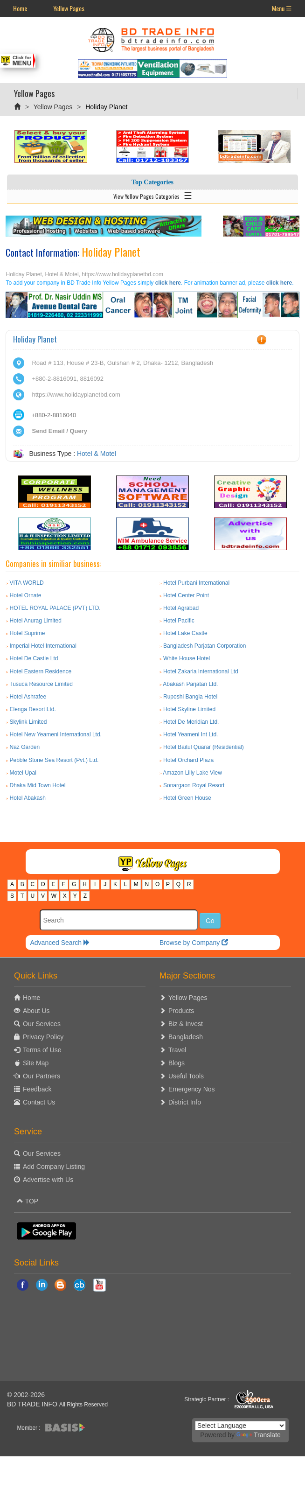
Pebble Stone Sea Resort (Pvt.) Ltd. (53, 760)
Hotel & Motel (96, 453)
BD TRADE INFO (32, 1404)
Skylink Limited (28, 722)
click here (168, 283)
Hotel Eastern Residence (40, 671)
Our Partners (41, 1076)
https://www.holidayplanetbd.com (76, 394)
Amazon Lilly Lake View (192, 772)
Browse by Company (193, 942)
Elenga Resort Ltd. (32, 709)
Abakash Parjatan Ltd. (190, 684)
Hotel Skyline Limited (189, 709)
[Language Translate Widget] (240, 1425)
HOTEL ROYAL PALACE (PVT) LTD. (54, 608)
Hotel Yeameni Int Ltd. (190, 734)
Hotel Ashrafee (27, 696)
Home (20, 8)
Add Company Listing (54, 1166)
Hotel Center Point (186, 595)
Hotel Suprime (27, 633)
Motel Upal (22, 772)
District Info (184, 1102)
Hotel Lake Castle (185, 633)
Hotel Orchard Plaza (188, 760)
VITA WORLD (26, 583)
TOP (27, 1201)
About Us (36, 1010)
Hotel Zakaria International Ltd (200, 671)
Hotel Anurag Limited (35, 620)
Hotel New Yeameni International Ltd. (55, 734)
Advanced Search (60, 942)
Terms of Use (42, 1050)
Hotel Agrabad (181, 608)
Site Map (36, 1063)
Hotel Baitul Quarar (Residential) (203, 747)
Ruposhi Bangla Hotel (190, 696)
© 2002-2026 (26, 1394)
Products (181, 1010)
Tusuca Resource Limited (41, 684)
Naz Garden (24, 747)
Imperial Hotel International (42, 646)
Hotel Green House (187, 798)
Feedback (37, 1089)
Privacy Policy (43, 1037)
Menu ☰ (282, 8)
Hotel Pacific (178, 620)
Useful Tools (186, 1076)
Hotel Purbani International (196, 583)
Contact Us (39, 1102)
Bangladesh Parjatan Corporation (204, 646)
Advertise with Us (48, 1179)
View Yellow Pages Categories (152, 195)
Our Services (42, 1024)
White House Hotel (186, 658)
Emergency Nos (191, 1089)
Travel (177, 1050)
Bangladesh (185, 1037)
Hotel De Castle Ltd (33, 658)
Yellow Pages (68, 8)
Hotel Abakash (27, 798)
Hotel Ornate (25, 595)
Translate (258, 1435)
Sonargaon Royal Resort (193, 785)
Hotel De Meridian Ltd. (191, 722)
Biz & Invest (185, 1024)
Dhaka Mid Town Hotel (37, 785)
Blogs (176, 1063)
